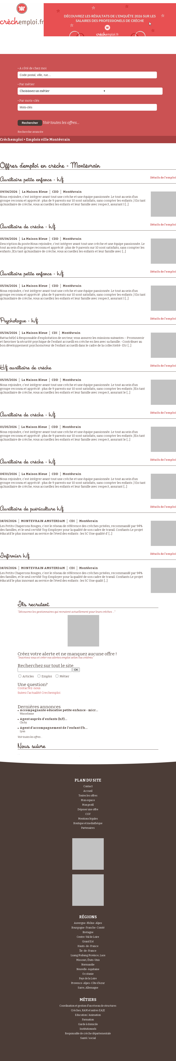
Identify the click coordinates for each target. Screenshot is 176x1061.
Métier (64, 676)
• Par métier (26, 84)
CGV (88, 814)
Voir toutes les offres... (61, 122)
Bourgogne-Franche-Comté (88, 927)
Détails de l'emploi (163, 177)
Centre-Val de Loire (88, 936)
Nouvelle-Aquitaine (87, 969)
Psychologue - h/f (19, 321)
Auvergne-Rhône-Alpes (88, 923)
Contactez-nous (29, 688)
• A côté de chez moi (32, 68)
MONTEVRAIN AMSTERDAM (43, 521)
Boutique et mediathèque (87, 823)
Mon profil (88, 804)
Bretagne (88, 932)
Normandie (88, 964)
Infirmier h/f (14, 556)
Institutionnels (88, 1028)
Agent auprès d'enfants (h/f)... (43, 719)
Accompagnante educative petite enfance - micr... (59, 710)
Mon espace (88, 800)
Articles (28, 676)
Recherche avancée (30, 131)
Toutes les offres (88, 795)
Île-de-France (87, 950)
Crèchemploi (11, 140)
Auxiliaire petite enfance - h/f (31, 179)
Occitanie (88, 973)
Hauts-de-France (88, 946)
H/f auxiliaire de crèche (25, 368)
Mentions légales (88, 818)
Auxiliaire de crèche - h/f (27, 227)
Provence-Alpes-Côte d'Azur (88, 983)
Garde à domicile (88, 1024)
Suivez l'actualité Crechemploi (39, 693)
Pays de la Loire (88, 978)
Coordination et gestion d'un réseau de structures (87, 1005)
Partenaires (88, 827)
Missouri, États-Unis (88, 960)
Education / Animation (88, 1015)
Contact (88, 786)
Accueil (87, 791)
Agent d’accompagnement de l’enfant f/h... (54, 728)
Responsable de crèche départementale (88, 1033)
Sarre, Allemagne (88, 987)
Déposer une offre (87, 809)
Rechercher (30, 123)
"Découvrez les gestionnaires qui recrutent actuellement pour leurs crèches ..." (66, 611)
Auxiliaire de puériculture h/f (31, 509)
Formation (88, 1019)
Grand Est (88, 941)
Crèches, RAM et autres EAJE (88, 1010)
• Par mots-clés (28, 100)
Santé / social (88, 1038)
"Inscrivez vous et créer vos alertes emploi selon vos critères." (56, 657)
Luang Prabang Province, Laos (88, 955)
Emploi (47, 676)
